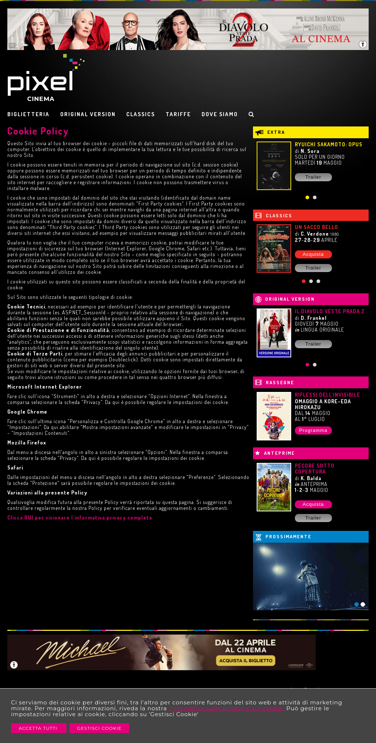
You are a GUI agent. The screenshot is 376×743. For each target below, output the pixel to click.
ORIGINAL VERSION (88, 114)
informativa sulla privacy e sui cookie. (227, 708)
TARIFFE (178, 114)
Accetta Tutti (39, 728)
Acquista (313, 254)
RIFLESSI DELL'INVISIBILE (327, 395)
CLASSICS (140, 114)
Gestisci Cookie (99, 728)
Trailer (313, 177)
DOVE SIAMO (220, 114)
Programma (313, 430)
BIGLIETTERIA (28, 114)
